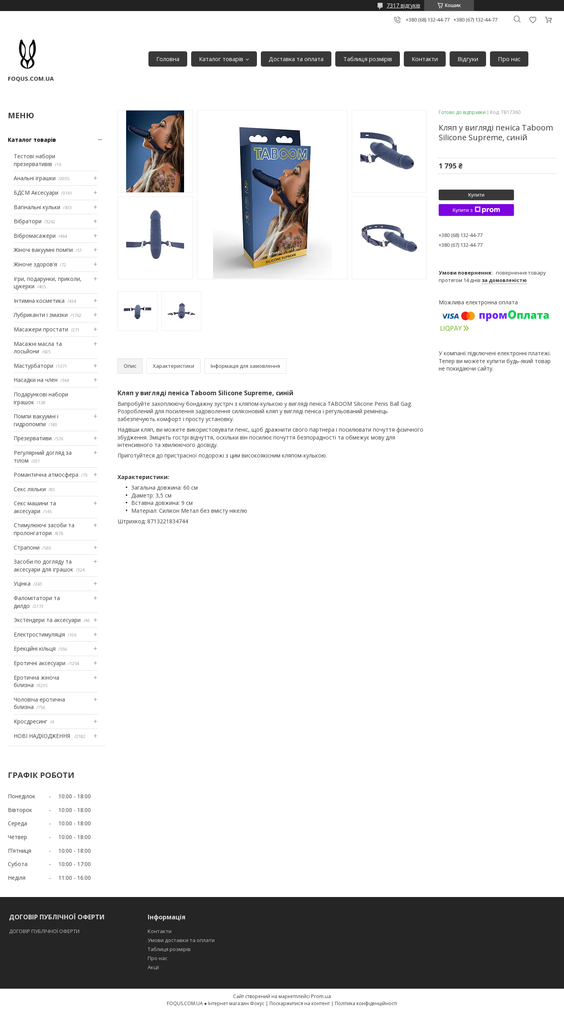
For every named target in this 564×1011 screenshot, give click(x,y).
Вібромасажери (35, 235)
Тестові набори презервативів (34, 160)
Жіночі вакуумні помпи (43, 249)
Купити (476, 195)
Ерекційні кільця (35, 648)
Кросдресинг (30, 721)
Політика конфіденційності (366, 1003)
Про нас (509, 59)
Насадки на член (36, 379)
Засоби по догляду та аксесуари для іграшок (43, 565)
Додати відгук (532, 19)
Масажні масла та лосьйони (38, 347)
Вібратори (28, 221)
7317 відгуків (403, 5)
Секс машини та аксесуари (35, 507)
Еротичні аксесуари (39, 663)
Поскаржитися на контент (299, 1003)
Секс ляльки (30, 489)
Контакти (425, 59)
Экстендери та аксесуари (47, 620)
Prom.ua (321, 996)
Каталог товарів (221, 59)
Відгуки (467, 59)
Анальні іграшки (35, 178)
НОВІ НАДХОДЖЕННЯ (43, 736)
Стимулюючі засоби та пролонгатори (44, 529)
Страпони (27, 547)
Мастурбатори (33, 365)
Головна (167, 59)
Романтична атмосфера (46, 474)
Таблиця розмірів (367, 59)
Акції (153, 967)
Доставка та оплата (296, 59)
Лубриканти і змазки (41, 314)
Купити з (476, 209)
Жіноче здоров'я (35, 264)
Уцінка (22, 583)
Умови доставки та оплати (181, 940)
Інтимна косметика (39, 300)
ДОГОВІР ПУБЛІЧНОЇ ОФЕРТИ (45, 931)
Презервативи (33, 438)
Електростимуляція (39, 634)
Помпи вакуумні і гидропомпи (36, 420)
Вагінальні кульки (37, 207)
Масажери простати (41, 329)
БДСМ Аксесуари (36, 192)
